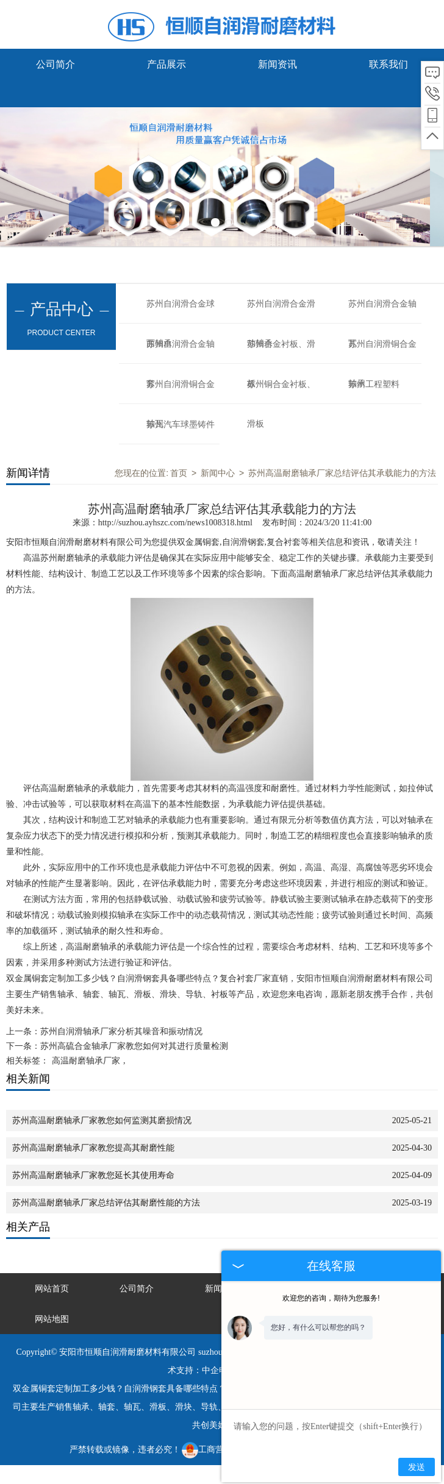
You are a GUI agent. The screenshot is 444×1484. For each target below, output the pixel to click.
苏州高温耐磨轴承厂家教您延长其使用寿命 (93, 1175)
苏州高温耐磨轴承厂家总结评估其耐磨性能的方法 (106, 1202)
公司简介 (55, 64)
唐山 (135, 1474)
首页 (178, 473)
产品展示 (166, 64)
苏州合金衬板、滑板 (281, 351)
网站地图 (52, 1319)
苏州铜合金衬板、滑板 (281, 392)
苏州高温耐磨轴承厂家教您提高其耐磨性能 (93, 1147)
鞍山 (200, 1474)
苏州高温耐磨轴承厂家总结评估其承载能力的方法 (342, 473)
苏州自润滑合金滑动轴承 (281, 311)
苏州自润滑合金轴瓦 (382, 311)
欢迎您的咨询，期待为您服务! (330, 1298)
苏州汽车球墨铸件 (180, 424)
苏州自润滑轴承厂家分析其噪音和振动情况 (121, 1031)
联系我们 (388, 64)
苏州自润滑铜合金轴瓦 (180, 392)
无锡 (156, 1474)
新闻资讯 (277, 64)
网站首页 (52, 1288)
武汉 (178, 1474)
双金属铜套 (198, 542)
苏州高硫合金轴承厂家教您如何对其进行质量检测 (134, 1046)
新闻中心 (218, 473)
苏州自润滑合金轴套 (180, 351)
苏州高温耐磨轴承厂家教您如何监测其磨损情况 (102, 1120)
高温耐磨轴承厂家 (86, 1060)
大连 (113, 1474)
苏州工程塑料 (373, 384)
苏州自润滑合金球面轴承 (180, 311)
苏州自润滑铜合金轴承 (382, 351)
